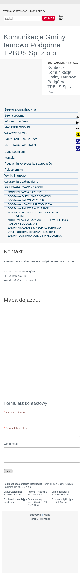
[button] (77, 117)
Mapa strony (37, 11)
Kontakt (73, 62)
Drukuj (61, 17)
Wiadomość (11, 443)
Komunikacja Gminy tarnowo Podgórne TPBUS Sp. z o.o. (34, 45)
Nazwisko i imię (15, 412)
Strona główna (56, 62)
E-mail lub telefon (16, 428)
